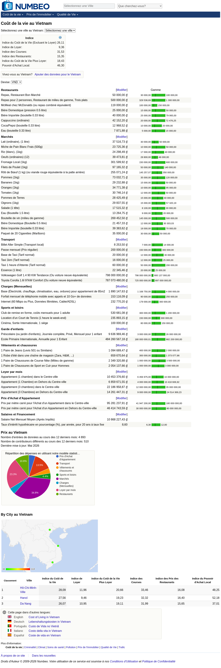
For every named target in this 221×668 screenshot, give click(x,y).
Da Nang (25, 603)
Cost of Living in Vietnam (44, 617)
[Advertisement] (194, 42)
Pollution (71, 647)
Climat (41, 647)
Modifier (122, 89)
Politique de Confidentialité (158, 661)
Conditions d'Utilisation (124, 661)
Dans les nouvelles (44, 655)
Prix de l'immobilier (38, 14)
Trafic (122, 647)
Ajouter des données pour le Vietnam (58, 74)
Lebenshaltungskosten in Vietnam (50, 621)
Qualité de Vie (66, 14)
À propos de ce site (13, 655)
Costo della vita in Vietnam (45, 630)
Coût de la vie (12, 14)
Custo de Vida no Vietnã (44, 626)
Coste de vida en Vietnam (45, 635)
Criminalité (30, 647)
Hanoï (24, 597)
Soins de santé (55, 647)
